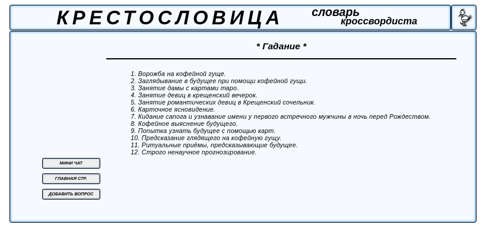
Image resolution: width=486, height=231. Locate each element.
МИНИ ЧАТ (71, 163)
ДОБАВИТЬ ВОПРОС (71, 194)
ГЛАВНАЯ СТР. (71, 178)
